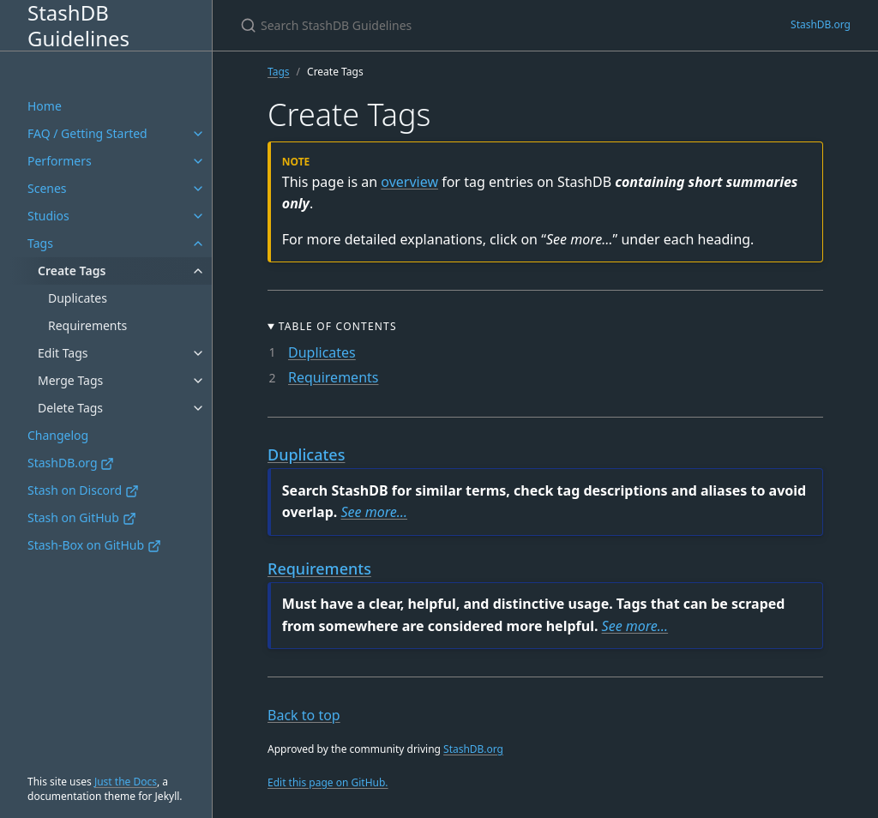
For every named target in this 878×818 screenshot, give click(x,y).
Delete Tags (70, 408)
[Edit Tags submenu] (198, 353)
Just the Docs (125, 781)
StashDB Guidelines (78, 25)
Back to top (304, 715)
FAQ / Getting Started (87, 133)
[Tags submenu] (198, 243)
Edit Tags (63, 353)
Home (44, 106)
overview (409, 181)
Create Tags (71, 270)
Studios (48, 216)
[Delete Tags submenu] (198, 408)
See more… (373, 511)
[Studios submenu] (198, 216)
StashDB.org (70, 462)
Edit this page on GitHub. (328, 782)
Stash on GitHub (81, 517)
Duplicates (77, 298)
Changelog (57, 435)
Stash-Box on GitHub (94, 545)
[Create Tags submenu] (198, 271)
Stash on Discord (83, 490)
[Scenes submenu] (198, 188)
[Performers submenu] (198, 161)
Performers (59, 161)
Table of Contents (338, 326)
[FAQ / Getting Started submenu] (198, 133)
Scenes (47, 188)
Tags (40, 243)
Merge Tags (70, 380)
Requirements (87, 325)
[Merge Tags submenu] (198, 380)
